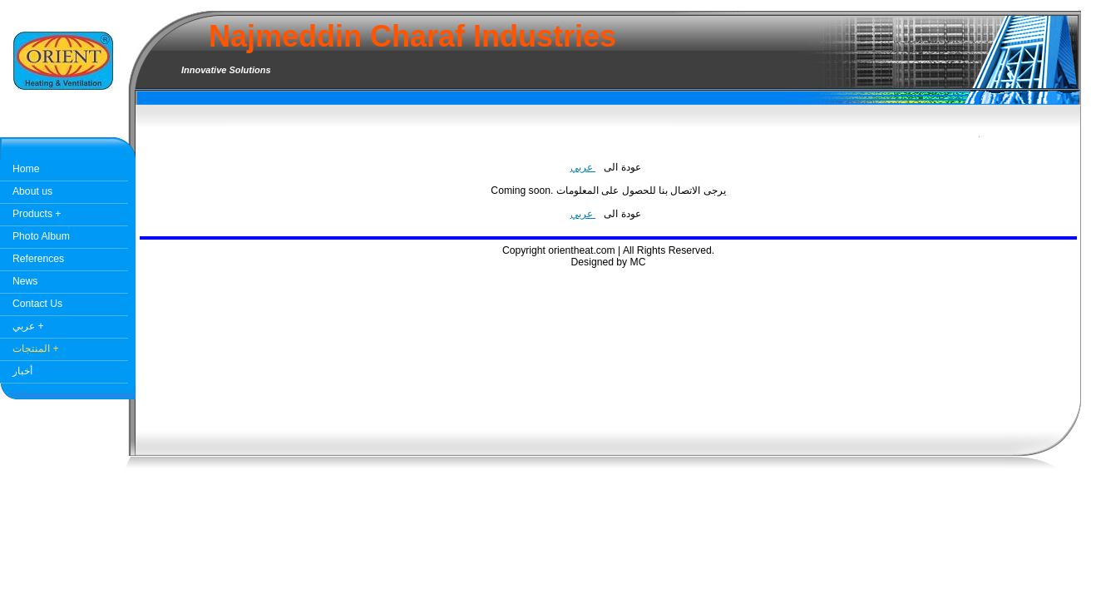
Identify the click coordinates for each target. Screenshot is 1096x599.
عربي (582, 167)
